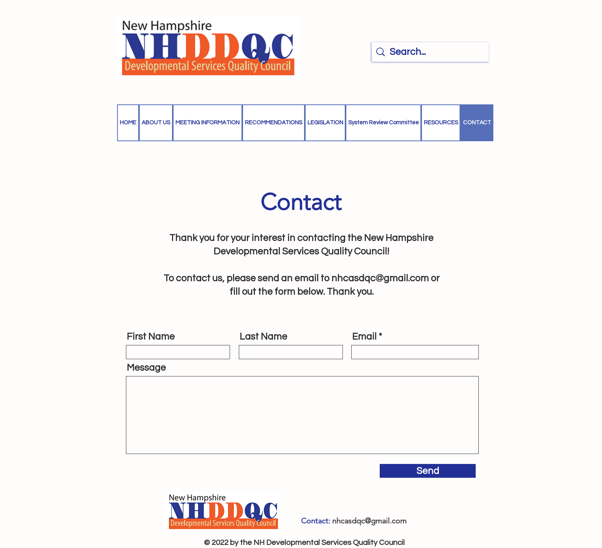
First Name (151, 337)
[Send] (428, 471)
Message (146, 368)
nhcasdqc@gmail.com (380, 278)
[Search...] (431, 52)
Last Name (263, 337)
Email (364, 337)
